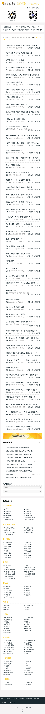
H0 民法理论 (7, 586)
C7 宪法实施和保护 (9, 534)
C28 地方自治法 (28, 530)
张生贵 (8, 160)
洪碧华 (8, 317)
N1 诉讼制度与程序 (29, 641)
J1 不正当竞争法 (28, 617)
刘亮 (7, 249)
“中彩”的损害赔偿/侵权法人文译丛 (15, 461)
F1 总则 (26, 565)
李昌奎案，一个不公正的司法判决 (18, 180)
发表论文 (39, 30)
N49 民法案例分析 (9, 647)
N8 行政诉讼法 (8, 651)
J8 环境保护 (7, 632)
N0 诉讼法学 (7, 641)
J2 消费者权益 (8, 620)
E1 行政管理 (27, 542)
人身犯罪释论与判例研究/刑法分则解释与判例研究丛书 (19, 457)
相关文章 (30, 48)
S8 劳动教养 (7, 670)
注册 (33, 8)
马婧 (7, 138)
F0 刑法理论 (7, 565)
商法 (8, 30)
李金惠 (8, 324)
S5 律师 (26, 666)
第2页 (37, 37)
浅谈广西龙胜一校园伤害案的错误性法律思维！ (23, 404)
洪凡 (7, 263)
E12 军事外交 (7, 544)
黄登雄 (8, 392)
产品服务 (36, 698)
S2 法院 (26, 664)
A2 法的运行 (7, 511)
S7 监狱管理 (27, 668)
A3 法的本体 (27, 511)
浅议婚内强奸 (11, 290)
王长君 (8, 340)
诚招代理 (29, 698)
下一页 (8, 39)
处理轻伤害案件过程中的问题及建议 (19, 345)
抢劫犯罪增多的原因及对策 (16, 246)
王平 (7, 85)
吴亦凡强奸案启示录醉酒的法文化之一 (20, 53)
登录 (28, 8)
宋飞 (7, 285)
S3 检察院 (6, 666)
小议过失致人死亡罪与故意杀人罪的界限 (21, 209)
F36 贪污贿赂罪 (8, 576)
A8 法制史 (7, 517)
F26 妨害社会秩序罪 (9, 574)
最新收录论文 (8, 27)
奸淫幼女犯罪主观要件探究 (16, 119)
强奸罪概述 (10, 261)
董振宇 (8, 153)
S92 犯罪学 (27, 670)
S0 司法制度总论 (8, 661)
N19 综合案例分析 (9, 645)
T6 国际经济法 (28, 682)
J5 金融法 (26, 624)
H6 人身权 (7, 595)
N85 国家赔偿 (28, 651)
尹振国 (8, 182)
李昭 (7, 355)
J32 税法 (6, 622)
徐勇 (7, 219)
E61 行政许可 (27, 553)
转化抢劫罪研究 (11, 268)
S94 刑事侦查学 (8, 672)
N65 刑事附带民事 (9, 649)
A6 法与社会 (27, 513)
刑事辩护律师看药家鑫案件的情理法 (19, 187)
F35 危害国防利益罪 (29, 574)
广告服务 (21, 698)
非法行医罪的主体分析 (14, 239)
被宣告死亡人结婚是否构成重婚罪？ (19, 427)
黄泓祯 (8, 234)
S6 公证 (6, 668)
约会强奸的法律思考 (13, 300)
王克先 (8, 121)
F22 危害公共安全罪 (9, 570)
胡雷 (7, 70)
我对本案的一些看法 (13, 368)
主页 (2, 698)
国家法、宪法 (25, 27)
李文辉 (8, 348)
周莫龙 (8, 77)
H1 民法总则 (27, 586)
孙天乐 (8, 293)
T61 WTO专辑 (8, 685)
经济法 (13, 30)
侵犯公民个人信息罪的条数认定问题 (19, 68)
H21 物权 (6, 588)
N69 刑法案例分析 (29, 649)
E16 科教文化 (27, 546)
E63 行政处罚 (7, 555)
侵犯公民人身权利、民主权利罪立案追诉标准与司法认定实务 (19, 477)
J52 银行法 (7, 626)
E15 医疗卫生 (7, 546)
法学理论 (17, 27)
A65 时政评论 (8, 515)
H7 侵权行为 (27, 595)
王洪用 (8, 114)
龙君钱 (8, 370)
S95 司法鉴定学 (28, 672)
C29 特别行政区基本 (9, 532)
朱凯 (7, 429)
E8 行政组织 (27, 557)
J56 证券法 (27, 626)
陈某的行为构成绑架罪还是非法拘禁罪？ (21, 322)
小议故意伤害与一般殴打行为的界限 (19, 202)
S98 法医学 (7, 674)
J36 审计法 (7, 624)
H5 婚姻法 (27, 593)
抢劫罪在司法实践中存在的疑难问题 (19, 224)
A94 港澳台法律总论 (29, 517)
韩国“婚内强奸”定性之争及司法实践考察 (20, 397)
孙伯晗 (8, 62)
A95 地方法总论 (8, 519)
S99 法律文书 (27, 674)
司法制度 (26, 30)
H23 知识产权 (8, 590)
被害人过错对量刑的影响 (15, 97)
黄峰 (7, 92)
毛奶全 (8, 271)
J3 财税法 (26, 620)
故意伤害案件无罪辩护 (14, 150)
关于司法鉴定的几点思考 (15, 60)
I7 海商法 (26, 609)
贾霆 (7, 175)
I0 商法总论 (7, 605)
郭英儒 (8, 363)
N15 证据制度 (8, 643)
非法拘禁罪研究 (10, 474)
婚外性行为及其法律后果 (15, 307)
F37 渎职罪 (27, 576)
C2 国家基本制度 (28, 528)
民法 (4, 30)
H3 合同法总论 (8, 593)
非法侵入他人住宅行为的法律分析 (18, 231)
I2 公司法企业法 (28, 605)
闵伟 (7, 278)
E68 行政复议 (7, 557)
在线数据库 (4, 702)
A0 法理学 (7, 509)
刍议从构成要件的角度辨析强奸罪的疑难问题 (22, 112)
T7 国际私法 (27, 685)
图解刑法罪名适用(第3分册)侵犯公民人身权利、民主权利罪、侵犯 (19, 464)
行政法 (34, 27)
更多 (40, 442)
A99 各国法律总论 (29, 519)
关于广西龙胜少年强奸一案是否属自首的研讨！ (23, 412)
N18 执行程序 (28, 643)
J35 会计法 (27, 622)
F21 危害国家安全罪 (29, 567)
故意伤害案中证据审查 (14, 82)
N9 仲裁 (26, 653)
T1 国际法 (7, 682)
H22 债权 (26, 588)
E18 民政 (6, 549)
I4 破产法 (6, 607)
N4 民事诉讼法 (28, 645)
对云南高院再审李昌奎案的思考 (17, 172)
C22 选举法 (7, 530)
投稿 (37, 8)
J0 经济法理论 (8, 617)
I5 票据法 (26, 607)
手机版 (15, 698)
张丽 (7, 129)
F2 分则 (6, 567)
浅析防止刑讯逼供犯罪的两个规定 (18, 254)
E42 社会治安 (27, 551)
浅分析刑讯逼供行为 (13, 165)
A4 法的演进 (7, 513)
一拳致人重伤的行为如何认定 (16, 104)
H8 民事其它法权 (9, 597)
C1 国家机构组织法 (9, 528)
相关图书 (37, 48)
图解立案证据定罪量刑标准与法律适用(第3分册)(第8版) (19, 454)
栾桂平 (8, 241)
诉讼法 (19, 30)
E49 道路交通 (7, 553)
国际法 (32, 30)
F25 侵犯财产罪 (28, 572)
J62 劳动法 (7, 628)
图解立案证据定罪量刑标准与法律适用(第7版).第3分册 (19, 471)
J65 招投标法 (27, 628)
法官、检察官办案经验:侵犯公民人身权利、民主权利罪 (19, 451)
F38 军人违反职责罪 (9, 578)
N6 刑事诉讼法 (28, 647)
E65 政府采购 (27, 555)
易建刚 (8, 99)
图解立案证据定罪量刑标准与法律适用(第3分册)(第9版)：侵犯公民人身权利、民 (19, 447)
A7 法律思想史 (28, 515)
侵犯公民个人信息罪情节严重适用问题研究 (21, 45)
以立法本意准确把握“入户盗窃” (17, 127)
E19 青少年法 (27, 549)
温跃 (7, 55)
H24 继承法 (27, 590)
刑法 (39, 27)
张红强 (8, 107)
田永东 (8, 197)
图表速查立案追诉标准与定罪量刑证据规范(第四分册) (19, 467)
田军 (7, 145)
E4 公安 (6, 551)
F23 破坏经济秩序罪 (29, 570)
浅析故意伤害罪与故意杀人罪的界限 (19, 195)
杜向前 (8, 377)
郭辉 (7, 226)
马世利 (8, 333)
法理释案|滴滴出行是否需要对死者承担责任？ (22, 75)
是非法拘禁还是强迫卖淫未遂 (16, 276)
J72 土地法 (7, 630)
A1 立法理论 (27, 509)
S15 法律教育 (7, 664)
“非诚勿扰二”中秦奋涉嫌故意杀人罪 (19, 217)
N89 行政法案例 (8, 653)
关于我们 (8, 698)
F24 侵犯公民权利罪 (9, 572)
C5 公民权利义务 (28, 532)
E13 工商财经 (27, 544)
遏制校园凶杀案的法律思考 (16, 314)
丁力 (7, 48)
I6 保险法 (6, 609)
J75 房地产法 (27, 630)
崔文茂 (8, 167)
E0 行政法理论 (8, 542)
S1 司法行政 (27, 661)
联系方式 (12, 702)
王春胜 (8, 256)
